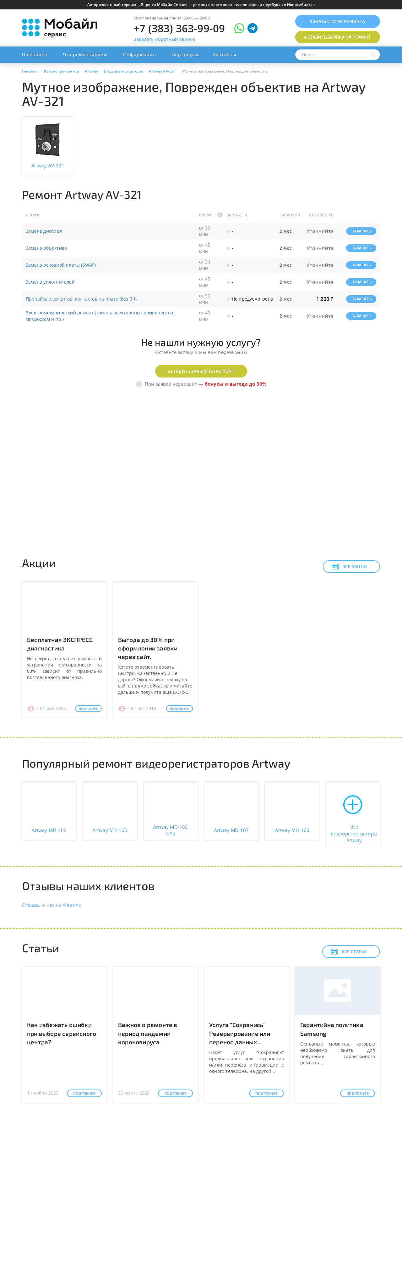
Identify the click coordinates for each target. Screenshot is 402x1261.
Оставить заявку (337, 37)
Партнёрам (185, 54)
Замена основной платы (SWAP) (61, 265)
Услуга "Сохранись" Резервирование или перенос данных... (239, 1033)
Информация (139, 54)
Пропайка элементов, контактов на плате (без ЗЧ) (81, 299)
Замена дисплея (44, 231)
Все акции (349, 566)
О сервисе (34, 54)
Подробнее (88, 708)
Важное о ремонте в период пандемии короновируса (147, 1033)
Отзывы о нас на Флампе (51, 905)
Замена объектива (46, 248)
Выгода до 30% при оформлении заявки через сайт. (147, 648)
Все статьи (349, 951)
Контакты (224, 54)
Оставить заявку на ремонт (201, 371)
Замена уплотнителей (50, 282)
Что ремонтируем (85, 54)
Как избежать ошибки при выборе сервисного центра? (61, 1033)
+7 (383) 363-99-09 (179, 28)
